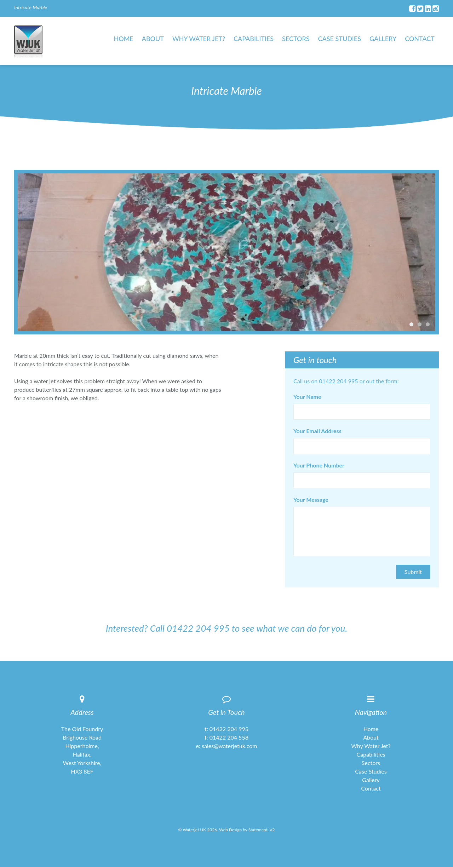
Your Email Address (317, 431)
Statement (258, 829)
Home (123, 38)
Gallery (382, 38)
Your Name (307, 397)
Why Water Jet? (198, 38)
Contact (420, 38)
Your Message (310, 500)
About (153, 38)
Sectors (295, 38)
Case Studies (339, 38)
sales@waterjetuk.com (229, 745)
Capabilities (254, 38)
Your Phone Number (318, 465)
